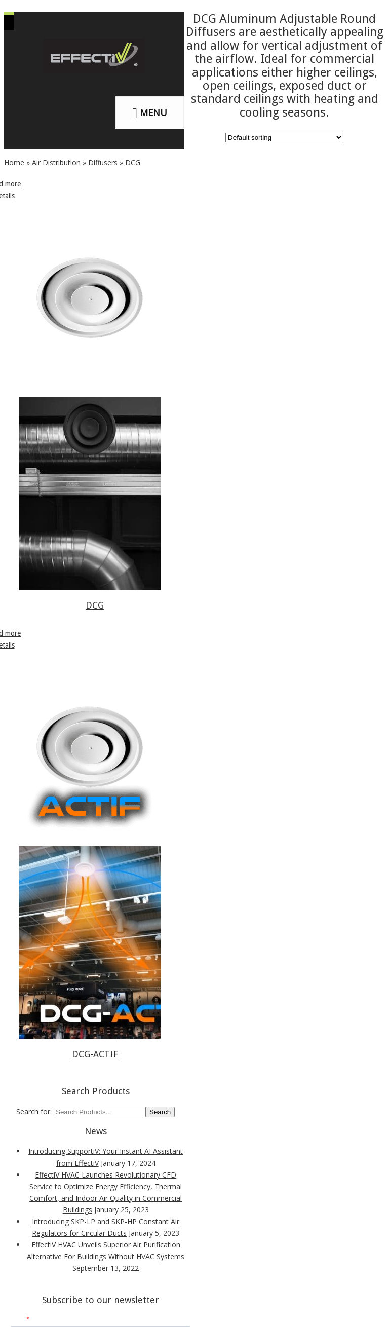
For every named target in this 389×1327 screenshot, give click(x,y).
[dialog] (370, 1306)
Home (14, 162)
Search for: (34, 1111)
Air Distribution (56, 162)
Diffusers (103, 162)
